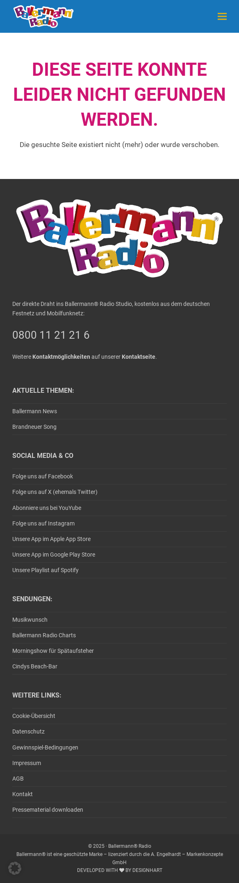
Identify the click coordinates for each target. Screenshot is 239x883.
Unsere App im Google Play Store (53, 554)
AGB (18, 778)
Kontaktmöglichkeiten (61, 356)
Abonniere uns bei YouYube (46, 508)
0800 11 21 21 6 (51, 335)
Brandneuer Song (34, 426)
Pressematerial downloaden (47, 809)
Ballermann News (34, 411)
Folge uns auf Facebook (42, 476)
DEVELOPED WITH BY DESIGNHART (119, 870)
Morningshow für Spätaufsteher (53, 651)
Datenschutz (28, 731)
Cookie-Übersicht (33, 716)
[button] (222, 16)
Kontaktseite (138, 356)
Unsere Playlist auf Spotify (45, 570)
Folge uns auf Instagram (43, 523)
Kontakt (22, 794)
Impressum (26, 763)
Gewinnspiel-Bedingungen (45, 747)
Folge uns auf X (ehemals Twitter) (55, 492)
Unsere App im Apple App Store (51, 539)
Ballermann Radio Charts (44, 635)
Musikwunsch (30, 619)
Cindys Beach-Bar (34, 666)
